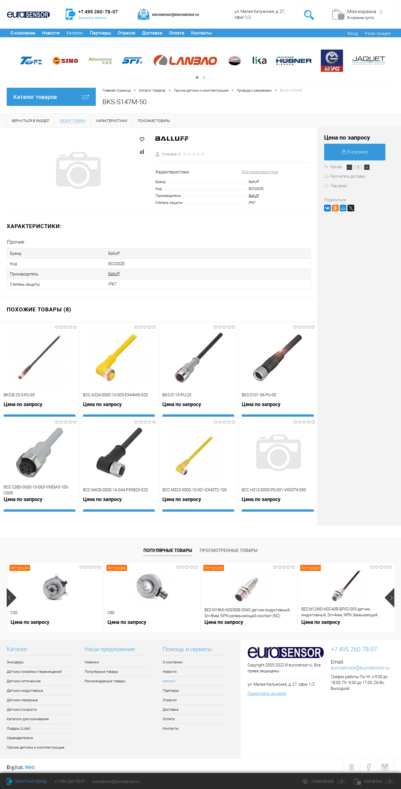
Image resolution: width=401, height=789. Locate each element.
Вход (352, 33)
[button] (197, 77)
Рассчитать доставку (344, 176)
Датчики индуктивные (25, 689)
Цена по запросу (23, 404)
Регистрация (377, 33)
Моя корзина (365, 12)
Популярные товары (167, 548)
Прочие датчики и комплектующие (35, 745)
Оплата (176, 33)
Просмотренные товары (229, 548)
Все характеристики (260, 172)
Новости (51, 33)
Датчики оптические (24, 679)
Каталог (74, 33)
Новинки (92, 660)
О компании (22, 33)
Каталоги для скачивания (28, 717)
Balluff (254, 196)
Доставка (152, 33)
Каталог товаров (51, 97)
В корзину (355, 152)
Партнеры (100, 33)
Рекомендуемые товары (105, 679)
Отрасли (126, 33)
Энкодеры (15, 660)
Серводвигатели (20, 736)
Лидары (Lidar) (19, 726)
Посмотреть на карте (267, 691)
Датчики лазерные (22, 698)
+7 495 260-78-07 (70, 781)
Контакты (201, 33)
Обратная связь (27, 781)
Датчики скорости (22, 707)
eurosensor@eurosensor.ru (360, 666)
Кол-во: (337, 166)
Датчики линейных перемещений (34, 670)
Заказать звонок (92, 18)
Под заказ (335, 185)
